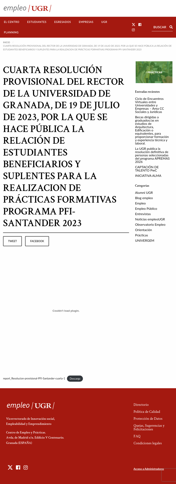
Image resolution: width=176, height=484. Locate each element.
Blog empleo (144, 198)
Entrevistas (143, 214)
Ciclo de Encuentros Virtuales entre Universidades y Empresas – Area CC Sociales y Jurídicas (149, 105)
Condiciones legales (148, 443)
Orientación (143, 230)
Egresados (62, 22)
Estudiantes (36, 22)
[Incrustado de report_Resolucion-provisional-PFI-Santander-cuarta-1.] (66, 310)
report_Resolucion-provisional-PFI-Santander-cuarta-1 (34, 378)
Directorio (141, 404)
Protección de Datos (148, 418)
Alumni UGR (144, 192)
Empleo (140, 203)
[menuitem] (11, 22)
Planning (11, 32)
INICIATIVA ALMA (148, 175)
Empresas (86, 22)
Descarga (75, 378)
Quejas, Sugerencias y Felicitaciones (149, 427)
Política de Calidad (147, 411)
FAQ (137, 436)
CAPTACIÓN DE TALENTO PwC (147, 168)
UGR (104, 22)
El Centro (11, 22)
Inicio (6, 42)
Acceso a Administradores (149, 468)
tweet (12, 241)
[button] (133, 24)
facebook (37, 241)
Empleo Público (146, 208)
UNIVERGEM (144, 240)
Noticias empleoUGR (150, 219)
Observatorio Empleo (150, 224)
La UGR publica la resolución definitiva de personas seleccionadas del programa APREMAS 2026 (152, 155)
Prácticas (141, 235)
